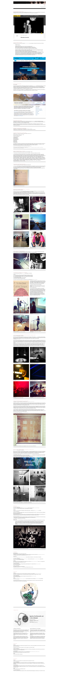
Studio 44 (23, 273)
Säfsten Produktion (35, 279)
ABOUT (45, 5)
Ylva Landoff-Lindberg (24, 454)
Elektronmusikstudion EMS (34, 561)
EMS (19, 251)
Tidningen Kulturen (34, 12)
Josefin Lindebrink (33, 251)
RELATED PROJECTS (43, 7)
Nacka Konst (33, 121)
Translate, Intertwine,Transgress (17, 191)
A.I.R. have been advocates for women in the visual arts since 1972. (21, 145)
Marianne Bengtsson (29, 454)
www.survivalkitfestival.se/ (25, 412)
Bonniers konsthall (16, 512)
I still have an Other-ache (38, 573)
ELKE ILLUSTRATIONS (16, 516)
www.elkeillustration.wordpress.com (34, 651)
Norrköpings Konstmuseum (41, 554)
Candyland (37, 578)
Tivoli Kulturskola (27, 43)
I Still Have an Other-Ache (31, 401)
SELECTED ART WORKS (43, 6)
